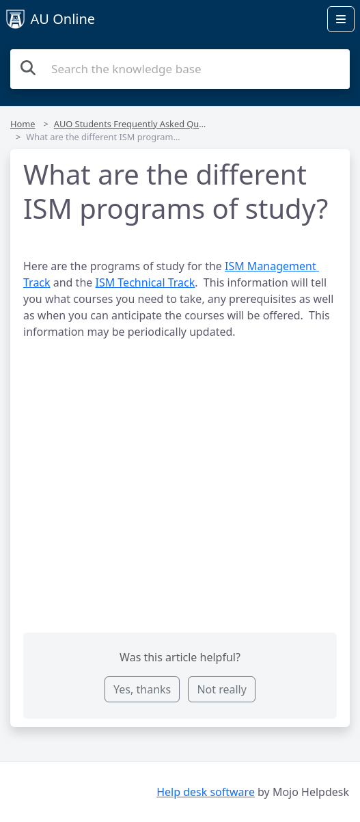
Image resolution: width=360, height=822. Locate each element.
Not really (221, 689)
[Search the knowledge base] (180, 69)
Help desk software (205, 791)
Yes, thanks (142, 689)
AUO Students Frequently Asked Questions (141, 124)
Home (22, 124)
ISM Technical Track (145, 282)
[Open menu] (341, 19)
